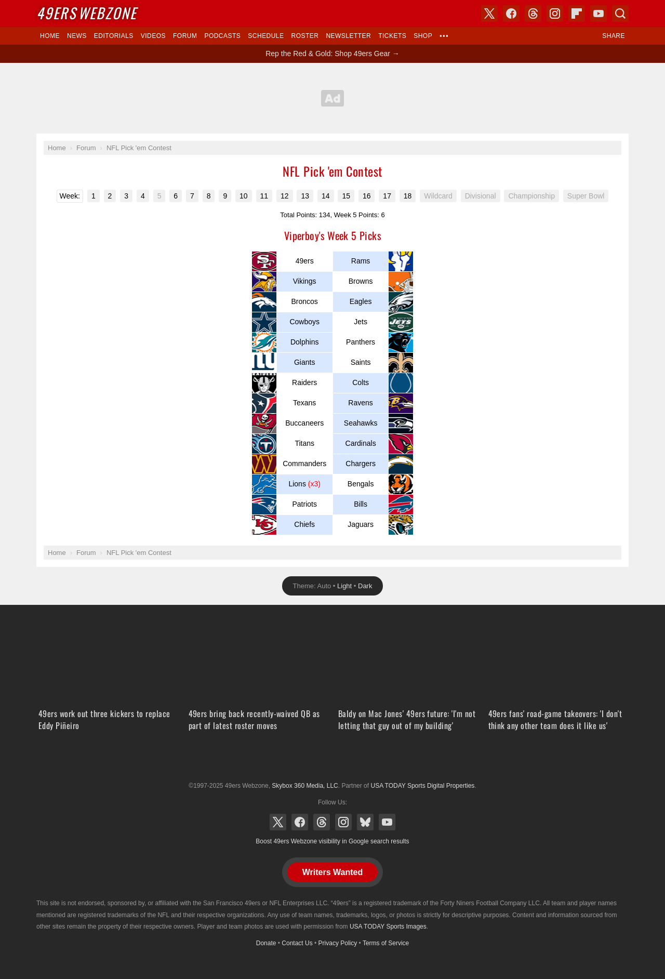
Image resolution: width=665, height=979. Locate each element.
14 (326, 196)
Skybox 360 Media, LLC (305, 785)
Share (613, 35)
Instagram (343, 822)
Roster (304, 35)
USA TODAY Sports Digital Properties (332, 760)
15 (346, 196)
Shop (423, 35)
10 (244, 196)
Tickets (392, 35)
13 (305, 196)
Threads (321, 822)
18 (408, 196)
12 (285, 196)
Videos (153, 35)
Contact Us (297, 943)
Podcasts (222, 35)
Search (620, 13)
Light (344, 586)
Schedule (266, 35)
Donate (266, 943)
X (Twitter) (278, 822)
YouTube (387, 822)
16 (367, 196)
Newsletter (348, 35)
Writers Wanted (332, 872)
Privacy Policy (337, 943)
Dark (365, 586)
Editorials (114, 35)
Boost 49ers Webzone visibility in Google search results (332, 841)
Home (50, 35)
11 (264, 196)
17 (387, 196)
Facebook (299, 822)
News (77, 35)
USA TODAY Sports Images (388, 926)
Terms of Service (386, 943)
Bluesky (365, 822)
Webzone (86, 12)
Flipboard (576, 13)
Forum (185, 35)
